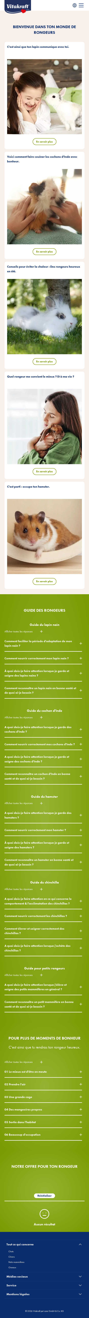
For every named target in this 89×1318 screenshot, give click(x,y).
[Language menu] (74, 5)
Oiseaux (12, 1267)
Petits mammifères (16, 1262)
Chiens (11, 1256)
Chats (11, 1251)
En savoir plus (44, 141)
